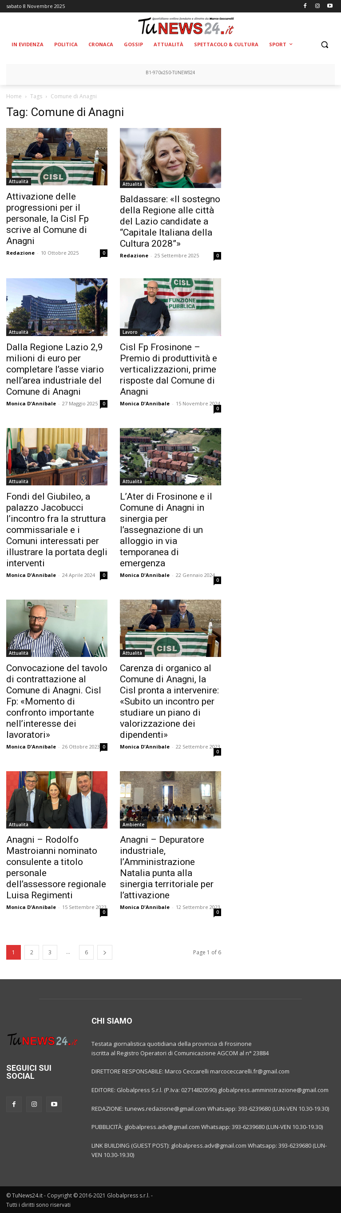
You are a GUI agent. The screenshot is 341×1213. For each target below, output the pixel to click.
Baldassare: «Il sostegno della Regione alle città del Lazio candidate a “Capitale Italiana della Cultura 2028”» (170, 221)
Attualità (18, 181)
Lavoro (130, 332)
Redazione (20, 252)
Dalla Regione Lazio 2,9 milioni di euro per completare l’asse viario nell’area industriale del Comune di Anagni (55, 369)
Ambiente (133, 824)
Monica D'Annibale (31, 403)
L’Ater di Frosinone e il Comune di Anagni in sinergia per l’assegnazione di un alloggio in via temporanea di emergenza (166, 529)
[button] (324, 44)
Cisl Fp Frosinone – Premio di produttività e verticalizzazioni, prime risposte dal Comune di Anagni (168, 369)
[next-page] (104, 952)
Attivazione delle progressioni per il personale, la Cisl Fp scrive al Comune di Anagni (47, 218)
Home (14, 96)
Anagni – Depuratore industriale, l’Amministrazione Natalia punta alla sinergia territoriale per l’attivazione (167, 867)
